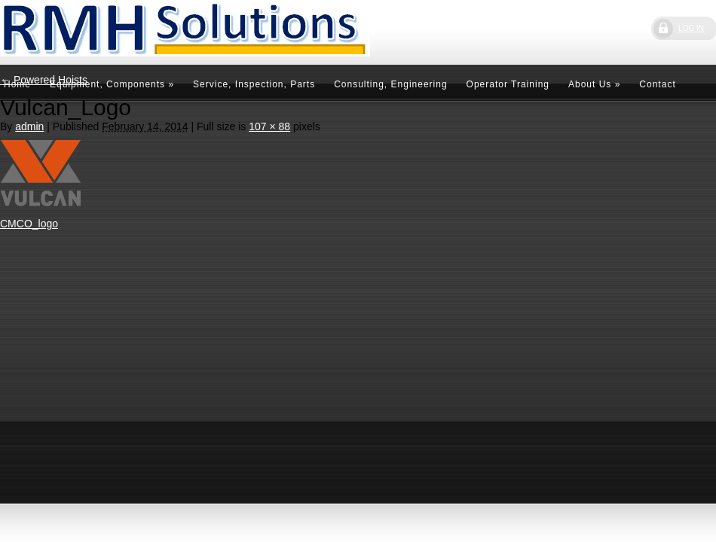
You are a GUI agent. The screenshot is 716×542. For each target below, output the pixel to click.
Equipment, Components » (112, 84)
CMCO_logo (29, 224)
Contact (657, 84)
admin (29, 126)
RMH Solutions (113, 31)
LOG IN (691, 28)
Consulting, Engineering (390, 84)
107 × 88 (269, 126)
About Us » (594, 84)
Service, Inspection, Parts (254, 84)
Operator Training (508, 84)
